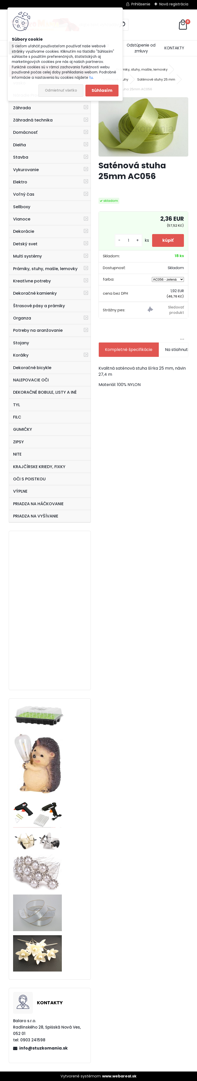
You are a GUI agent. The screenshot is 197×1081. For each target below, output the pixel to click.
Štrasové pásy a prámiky (39, 306)
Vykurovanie (26, 170)
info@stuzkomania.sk (43, 1048)
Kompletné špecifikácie (128, 349)
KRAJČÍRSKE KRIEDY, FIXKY (39, 467)
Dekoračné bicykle (32, 368)
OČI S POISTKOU (29, 479)
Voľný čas (23, 194)
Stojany (21, 343)
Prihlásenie (140, 4)
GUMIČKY (22, 429)
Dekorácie (23, 231)
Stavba (20, 157)
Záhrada (22, 108)
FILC (17, 417)
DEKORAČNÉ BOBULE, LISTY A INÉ (45, 392)
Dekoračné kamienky (35, 293)
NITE (17, 454)
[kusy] (128, 240)
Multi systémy (27, 256)
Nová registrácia (173, 4)
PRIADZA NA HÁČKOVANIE (38, 504)
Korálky (20, 355)
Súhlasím (102, 90)
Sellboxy (21, 207)
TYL (16, 405)
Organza (22, 318)
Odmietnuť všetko (61, 90)
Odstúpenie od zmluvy (141, 48)
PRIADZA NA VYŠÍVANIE (35, 516)
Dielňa (19, 145)
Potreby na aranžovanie (38, 330)
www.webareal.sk (119, 1076)
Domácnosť (25, 132)
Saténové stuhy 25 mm (156, 79)
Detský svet (25, 244)
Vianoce (21, 219)
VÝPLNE (20, 491)
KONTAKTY (174, 48)
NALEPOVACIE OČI (31, 380)
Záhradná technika (33, 120)
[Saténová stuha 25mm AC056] (143, 127)
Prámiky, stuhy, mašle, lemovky (45, 269)
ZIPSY (18, 442)
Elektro (20, 182)
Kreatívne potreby (32, 281)
